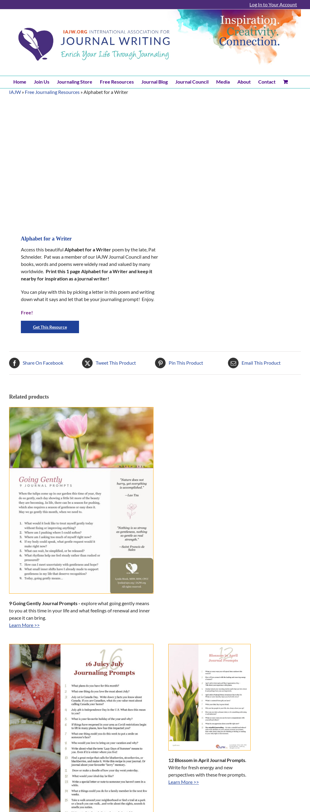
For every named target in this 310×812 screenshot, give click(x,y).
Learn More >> (24, 625)
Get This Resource (50, 327)
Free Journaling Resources (52, 92)
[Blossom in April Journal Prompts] (209, 697)
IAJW (15, 92)
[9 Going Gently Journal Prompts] (81, 500)
